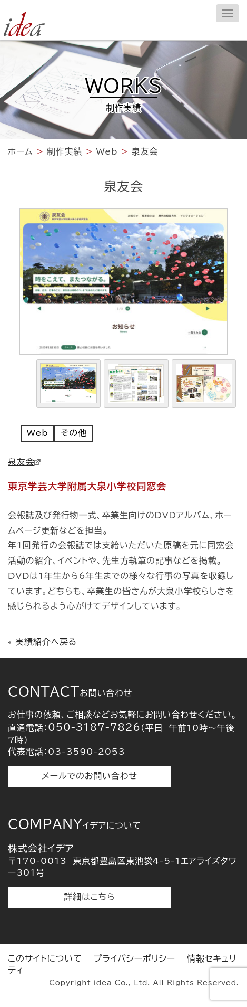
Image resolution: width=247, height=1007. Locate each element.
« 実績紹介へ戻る (42, 642)
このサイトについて (45, 958)
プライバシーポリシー (134, 958)
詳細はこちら (89, 896)
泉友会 (24, 462)
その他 (73, 433)
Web (37, 433)
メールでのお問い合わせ (89, 776)
